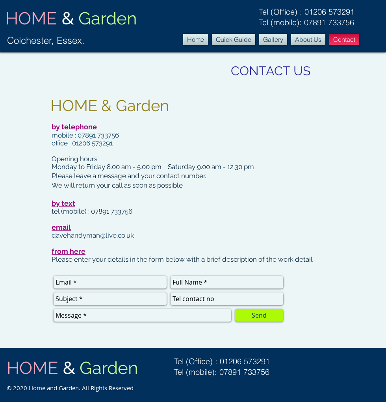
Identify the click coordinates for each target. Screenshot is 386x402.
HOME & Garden (109, 105)
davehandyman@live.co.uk (93, 235)
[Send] (259, 315)
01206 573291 (329, 12)
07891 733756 (329, 22)
